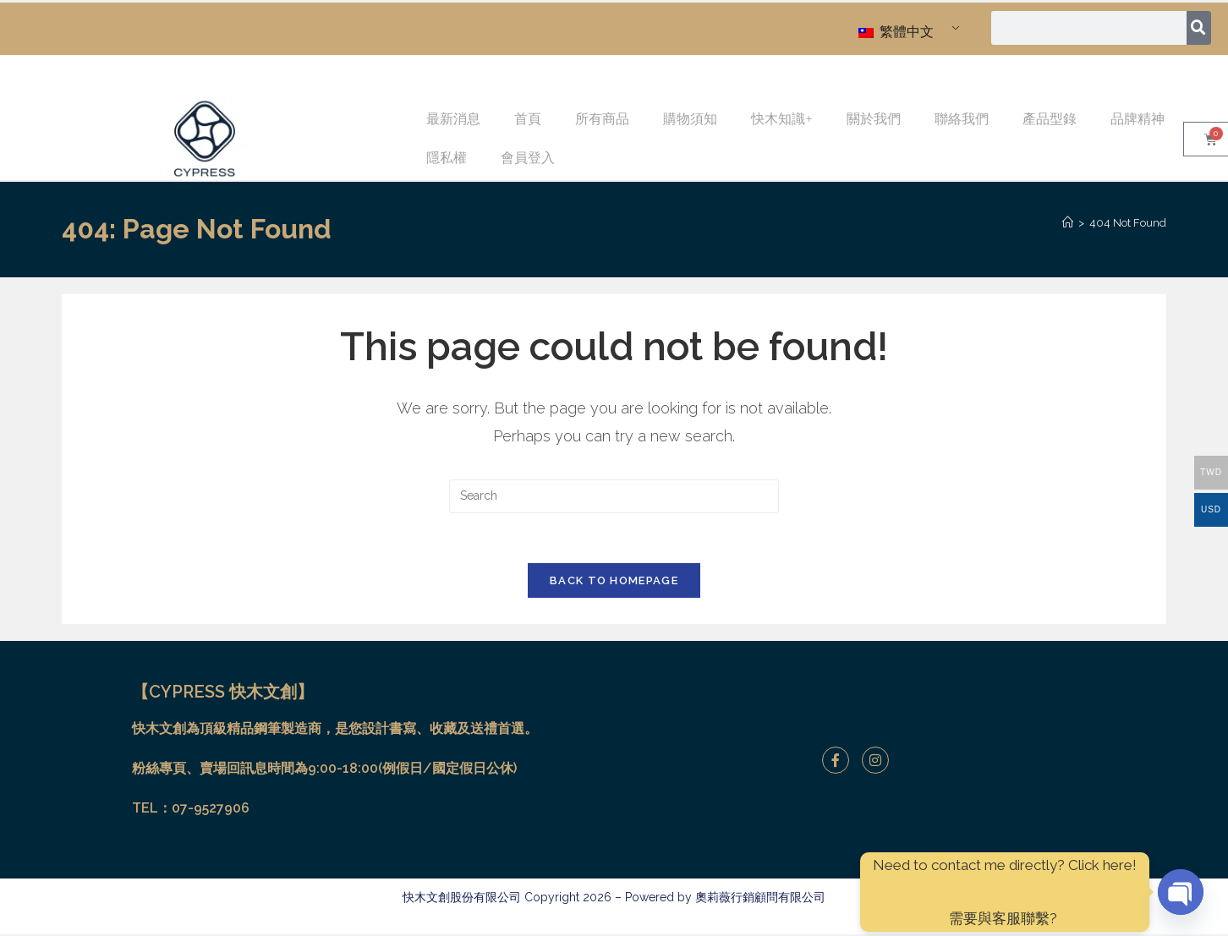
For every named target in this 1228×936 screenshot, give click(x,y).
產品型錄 (1049, 119)
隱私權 (446, 158)
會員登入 (528, 158)
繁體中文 (896, 32)
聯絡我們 (962, 119)
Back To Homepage (614, 582)
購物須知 (690, 119)
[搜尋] (1199, 28)
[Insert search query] (614, 496)
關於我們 (874, 119)
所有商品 (602, 119)
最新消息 (453, 119)
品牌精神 (1137, 119)
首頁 (527, 119)
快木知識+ (782, 119)
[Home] (1067, 222)
